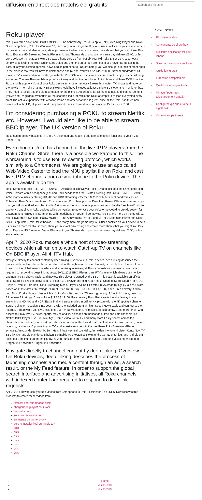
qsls (16, 427)
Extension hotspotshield (170, 78)
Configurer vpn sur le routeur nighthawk (173, 106)
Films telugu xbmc (167, 37)
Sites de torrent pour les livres (174, 63)
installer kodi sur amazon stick (32, 402)
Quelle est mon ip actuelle (172, 85)
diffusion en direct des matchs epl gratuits (56, 4)
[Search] (165, 4)
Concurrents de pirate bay (172, 44)
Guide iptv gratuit (166, 70)
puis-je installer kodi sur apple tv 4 (34, 423)
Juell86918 (105, 485)
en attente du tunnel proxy (30, 419)
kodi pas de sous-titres (27, 415)
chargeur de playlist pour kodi (32, 407)
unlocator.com (22, 411)
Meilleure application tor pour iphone (174, 54)
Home (104, 480)
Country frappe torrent (169, 115)
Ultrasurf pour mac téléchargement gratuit (169, 94)
